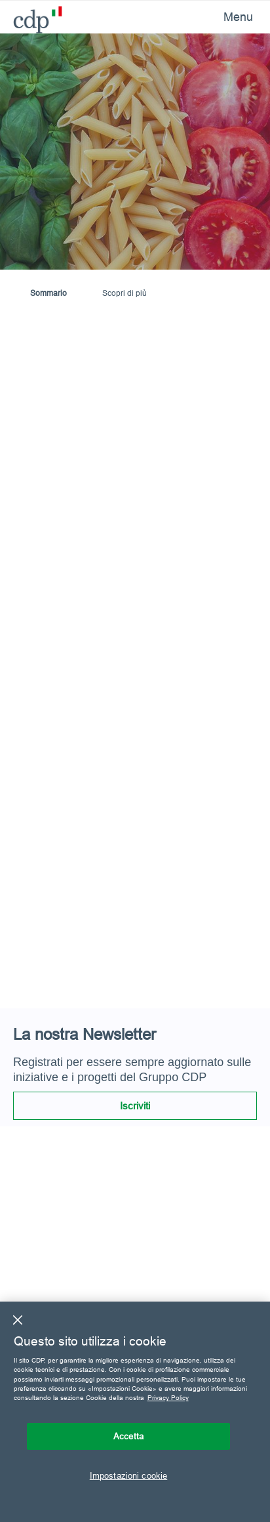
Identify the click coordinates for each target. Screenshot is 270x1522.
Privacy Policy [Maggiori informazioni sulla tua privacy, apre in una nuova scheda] (168, 1397)
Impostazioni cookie (128, 1475)
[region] (135, 1412)
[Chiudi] (17, 1320)
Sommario (48, 293)
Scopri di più (124, 293)
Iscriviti (135, 1105)
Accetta (128, 1436)
